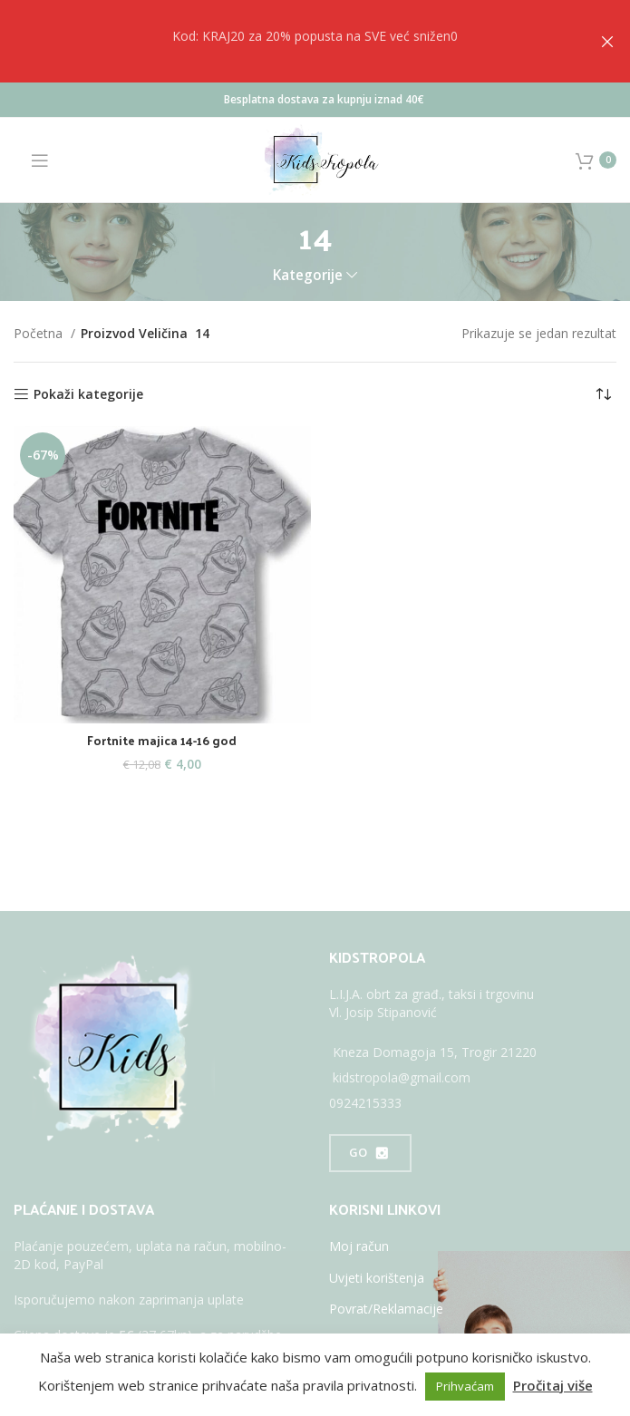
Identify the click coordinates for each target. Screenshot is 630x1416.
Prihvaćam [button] (465, 1386)
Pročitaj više (553, 1385)
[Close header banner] (607, 41)
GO (370, 1153)
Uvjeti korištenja (376, 1277)
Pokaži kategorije (88, 394)
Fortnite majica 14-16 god (162, 740)
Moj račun (359, 1246)
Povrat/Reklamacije (386, 1308)
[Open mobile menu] (31, 160)
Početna (40, 333)
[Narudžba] (602, 394)
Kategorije (308, 275)
